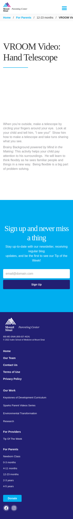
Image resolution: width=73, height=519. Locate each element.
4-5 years (8, 486)
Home (7, 17)
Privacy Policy (12, 378)
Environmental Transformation (20, 413)
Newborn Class (11, 456)
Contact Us (10, 365)
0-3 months (9, 462)
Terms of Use (11, 371)
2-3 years (8, 480)
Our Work (9, 390)
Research (8, 421)
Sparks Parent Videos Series (19, 405)
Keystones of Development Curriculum (24, 397)
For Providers (12, 431)
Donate (12, 498)
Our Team (9, 358)
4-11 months (10, 468)
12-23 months (11, 474)
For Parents (23, 17)
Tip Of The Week (12, 438)
